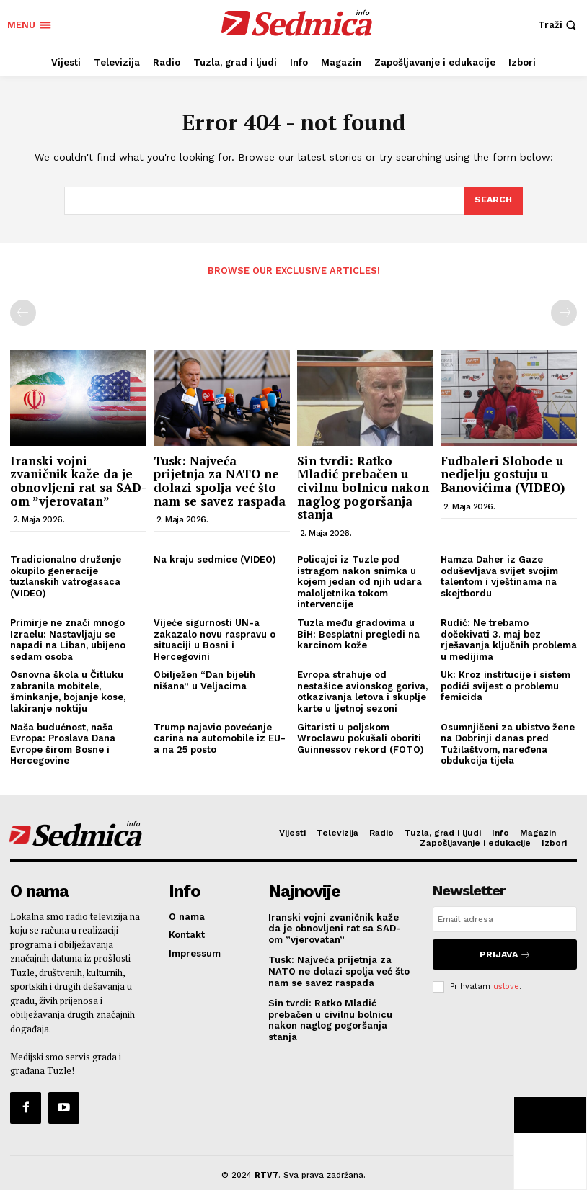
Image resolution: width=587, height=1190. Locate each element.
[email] (505, 918)
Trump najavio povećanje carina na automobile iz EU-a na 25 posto (220, 736)
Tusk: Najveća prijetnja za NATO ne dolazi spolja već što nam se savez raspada (220, 479)
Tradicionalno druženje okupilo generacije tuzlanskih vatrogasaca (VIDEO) (65, 574)
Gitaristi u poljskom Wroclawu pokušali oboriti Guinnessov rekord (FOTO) (360, 736)
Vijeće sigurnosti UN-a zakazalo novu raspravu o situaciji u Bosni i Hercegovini (214, 638)
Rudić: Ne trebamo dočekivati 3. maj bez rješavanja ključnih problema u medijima (509, 638)
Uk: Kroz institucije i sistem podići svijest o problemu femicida (505, 685)
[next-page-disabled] (564, 312)
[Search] (492, 201)
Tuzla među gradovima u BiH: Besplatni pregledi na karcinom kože (358, 632)
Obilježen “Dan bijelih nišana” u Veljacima (204, 679)
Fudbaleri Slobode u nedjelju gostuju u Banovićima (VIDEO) (503, 472)
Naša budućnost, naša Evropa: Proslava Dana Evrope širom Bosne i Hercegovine (62, 742)
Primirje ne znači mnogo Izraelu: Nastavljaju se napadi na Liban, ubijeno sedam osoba (67, 638)
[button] (559, 25)
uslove (506, 980)
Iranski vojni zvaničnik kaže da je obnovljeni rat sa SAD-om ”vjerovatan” (78, 479)
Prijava (505, 950)
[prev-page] (23, 312)
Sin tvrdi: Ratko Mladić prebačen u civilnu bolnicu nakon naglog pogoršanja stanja (363, 486)
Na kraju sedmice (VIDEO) (215, 557)
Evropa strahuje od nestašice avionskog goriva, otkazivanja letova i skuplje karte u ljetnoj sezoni (362, 690)
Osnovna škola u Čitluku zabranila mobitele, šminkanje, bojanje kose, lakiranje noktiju (67, 690)
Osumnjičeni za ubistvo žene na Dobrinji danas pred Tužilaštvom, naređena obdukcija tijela (508, 742)
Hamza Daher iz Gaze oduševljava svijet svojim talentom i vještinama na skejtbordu (499, 574)
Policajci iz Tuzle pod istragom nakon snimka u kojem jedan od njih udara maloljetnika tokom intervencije (359, 580)
